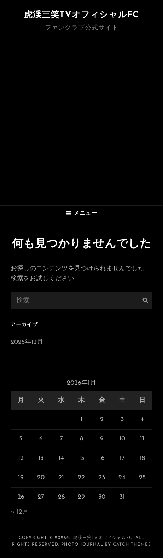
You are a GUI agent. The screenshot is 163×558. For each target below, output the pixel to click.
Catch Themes (132, 544)
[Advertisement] (81, 120)
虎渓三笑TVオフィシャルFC (81, 15)
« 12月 (20, 512)
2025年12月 (27, 342)
